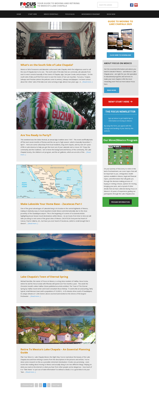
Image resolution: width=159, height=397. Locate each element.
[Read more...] (88, 82)
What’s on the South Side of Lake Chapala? (47, 65)
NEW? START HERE (118, 101)
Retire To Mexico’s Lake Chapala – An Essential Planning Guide (55, 351)
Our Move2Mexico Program (120, 140)
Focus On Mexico (28, 5)
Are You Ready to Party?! (36, 135)
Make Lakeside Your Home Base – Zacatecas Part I (51, 204)
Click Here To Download (120, 55)
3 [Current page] (44, 385)
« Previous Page (27, 385)
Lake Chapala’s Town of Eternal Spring (44, 276)
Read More (111, 90)
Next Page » (57, 385)
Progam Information (120, 202)
